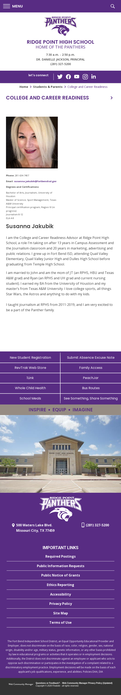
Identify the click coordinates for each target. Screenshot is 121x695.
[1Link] (30, 378)
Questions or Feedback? (48, 683)
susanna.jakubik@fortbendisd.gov (35, 181)
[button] (13, 6)
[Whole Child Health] (30, 388)
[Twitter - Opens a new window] (60, 76)
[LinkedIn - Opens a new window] (93, 76)
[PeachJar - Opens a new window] (91, 378)
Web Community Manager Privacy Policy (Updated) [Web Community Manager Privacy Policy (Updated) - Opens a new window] (87, 683)
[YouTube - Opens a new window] (77, 77)
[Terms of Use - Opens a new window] (60, 622)
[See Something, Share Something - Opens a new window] (91, 398)
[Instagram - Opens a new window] (85, 77)
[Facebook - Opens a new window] (68, 77)
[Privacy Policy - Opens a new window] (60, 604)
